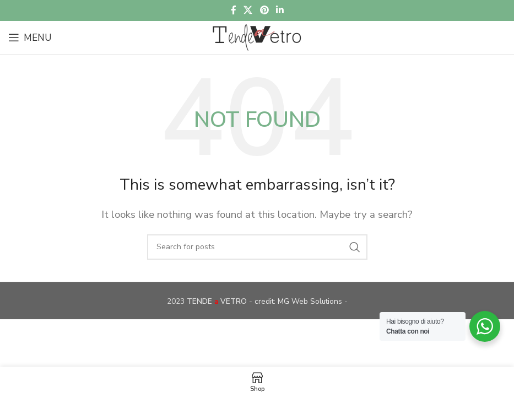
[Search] (257, 247)
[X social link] (248, 10)
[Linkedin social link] (279, 10)
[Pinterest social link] (264, 10)
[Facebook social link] (233, 10)
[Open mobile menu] (30, 37)
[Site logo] (256, 36)
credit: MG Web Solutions (299, 301)
